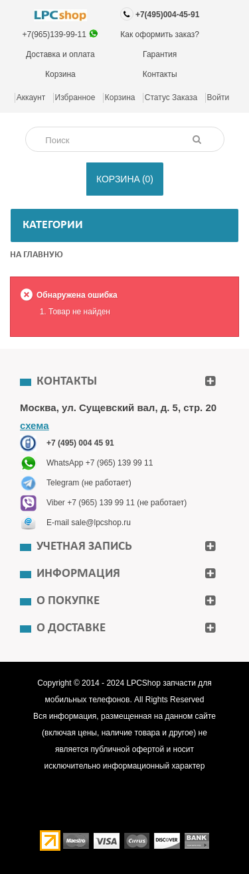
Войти (218, 97)
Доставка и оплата (60, 54)
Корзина (60, 74)
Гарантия (160, 54)
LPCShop (144, 683)
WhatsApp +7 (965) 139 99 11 (99, 463)
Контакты (160, 74)
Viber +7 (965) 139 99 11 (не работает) (116, 502)
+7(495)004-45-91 (167, 14)
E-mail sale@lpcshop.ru (88, 522)
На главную (36, 255)
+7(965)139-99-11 (56, 34)
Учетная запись (84, 546)
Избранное (75, 97)
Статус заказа (171, 97)
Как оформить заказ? (159, 34)
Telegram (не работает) (88, 482)
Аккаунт (31, 97)
